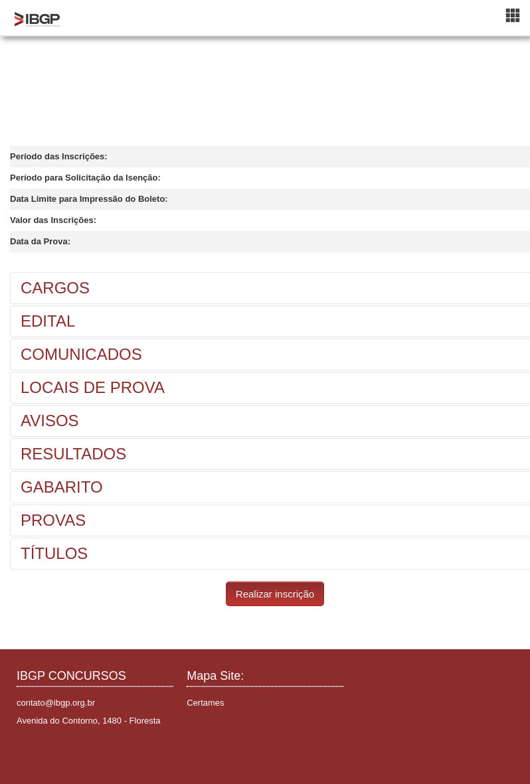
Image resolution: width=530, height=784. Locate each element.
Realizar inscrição (275, 593)
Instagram (49, 753)
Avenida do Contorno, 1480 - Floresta (89, 721)
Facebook (28, 753)
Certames (205, 703)
